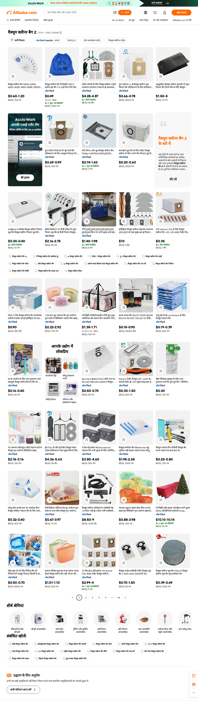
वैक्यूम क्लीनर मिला (73, 271)
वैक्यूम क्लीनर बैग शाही (152, 256)
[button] (115, 13)
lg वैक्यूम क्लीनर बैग (73, 256)
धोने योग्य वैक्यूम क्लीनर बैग (152, 651)
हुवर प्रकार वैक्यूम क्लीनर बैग (74, 658)
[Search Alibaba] (78, 12)
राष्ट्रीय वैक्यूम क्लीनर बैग (70, 651)
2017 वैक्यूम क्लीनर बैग (155, 644)
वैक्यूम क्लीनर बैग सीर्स (97, 651)
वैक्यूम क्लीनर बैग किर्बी (19, 271)
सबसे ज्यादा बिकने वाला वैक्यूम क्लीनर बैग (101, 263)
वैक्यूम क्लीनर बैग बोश (102, 644)
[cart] (155, 13)
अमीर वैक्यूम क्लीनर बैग (128, 644)
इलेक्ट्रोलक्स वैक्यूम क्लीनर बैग (46, 644)
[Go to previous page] (73, 598)
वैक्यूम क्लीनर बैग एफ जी (135, 263)
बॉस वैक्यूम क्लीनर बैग (44, 263)
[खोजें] (125, 12)
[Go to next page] (125, 598)
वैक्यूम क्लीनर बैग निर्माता (162, 263)
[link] (193, 675)
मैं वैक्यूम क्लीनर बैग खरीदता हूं (45, 256)
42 (119, 597)
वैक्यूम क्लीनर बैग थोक (18, 263)
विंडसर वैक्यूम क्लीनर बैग (45, 658)
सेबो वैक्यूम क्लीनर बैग (18, 644)
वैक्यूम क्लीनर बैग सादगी (75, 644)
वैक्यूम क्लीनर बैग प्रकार (19, 658)
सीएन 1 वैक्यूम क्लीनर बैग (99, 256)
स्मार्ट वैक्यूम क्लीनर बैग (19, 651)
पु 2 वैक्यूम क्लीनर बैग (126, 256)
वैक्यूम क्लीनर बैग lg (18, 256)
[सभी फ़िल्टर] (17, 40)
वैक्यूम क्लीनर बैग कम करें (124, 651)
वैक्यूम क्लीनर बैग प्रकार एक (46, 271)
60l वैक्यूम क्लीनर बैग (44, 651)
